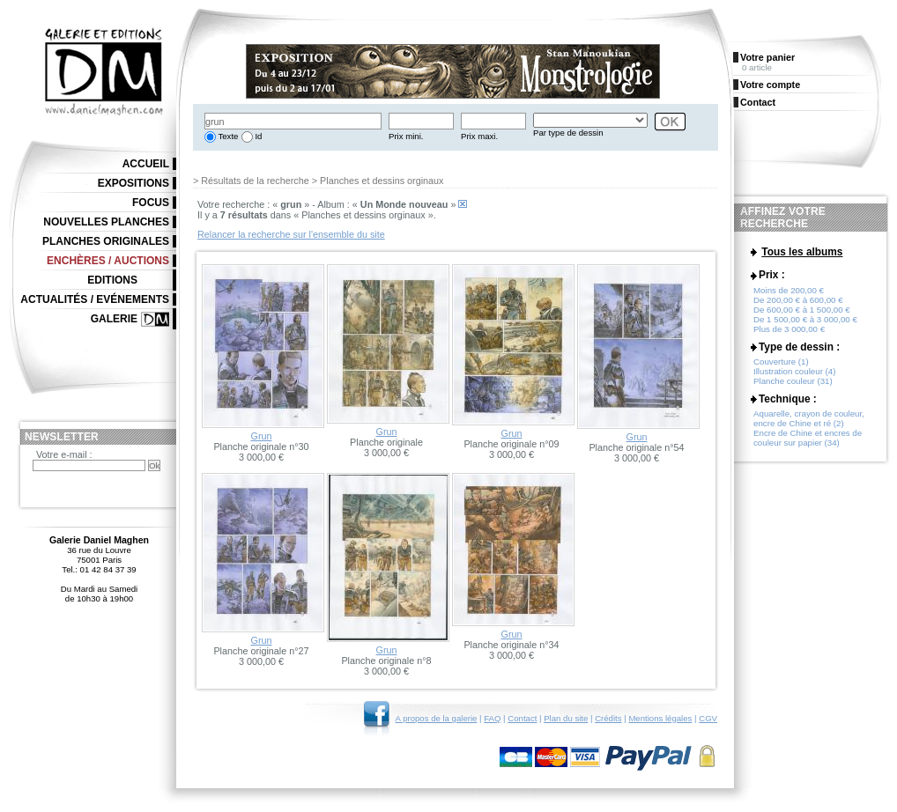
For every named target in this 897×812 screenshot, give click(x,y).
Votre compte (770, 84)
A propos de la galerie (437, 718)
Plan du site (566, 718)
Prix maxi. (479, 136)
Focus (150, 202)
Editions (112, 280)
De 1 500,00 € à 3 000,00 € (805, 320)
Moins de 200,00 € (788, 291)
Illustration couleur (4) (794, 372)
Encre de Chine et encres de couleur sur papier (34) (807, 438)
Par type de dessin (568, 132)
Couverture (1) (781, 362)
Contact (522, 718)
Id (258, 136)
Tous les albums (801, 252)
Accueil (145, 164)
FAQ (492, 718)
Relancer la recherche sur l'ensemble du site (291, 234)
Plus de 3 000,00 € (789, 330)
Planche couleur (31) (793, 382)
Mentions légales (660, 718)
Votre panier (767, 57)
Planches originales (105, 241)
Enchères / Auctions (108, 261)
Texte (227, 136)
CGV (708, 718)
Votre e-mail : (64, 454)
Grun (260, 436)
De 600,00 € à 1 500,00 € (801, 310)
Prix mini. (406, 136)
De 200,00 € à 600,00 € (798, 301)
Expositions (133, 183)
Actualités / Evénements (94, 299)
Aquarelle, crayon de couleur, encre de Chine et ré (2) (808, 419)
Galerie (114, 319)
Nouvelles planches (106, 222)
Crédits (608, 718)
